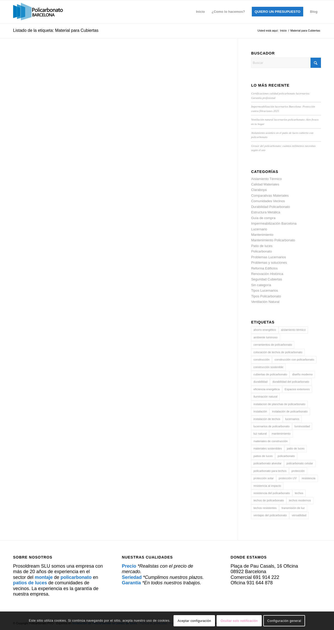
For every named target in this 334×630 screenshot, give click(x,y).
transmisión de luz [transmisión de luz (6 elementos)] (293, 507)
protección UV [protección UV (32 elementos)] (288, 478)
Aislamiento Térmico (266, 179)
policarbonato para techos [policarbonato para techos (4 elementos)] (270, 470)
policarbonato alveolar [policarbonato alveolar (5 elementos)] (267, 463)
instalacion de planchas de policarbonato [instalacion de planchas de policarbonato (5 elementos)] (279, 404)
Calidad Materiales (265, 184)
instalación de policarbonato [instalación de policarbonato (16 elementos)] (289, 411)
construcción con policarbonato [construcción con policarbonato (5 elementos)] (294, 359)
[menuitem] (200, 11)
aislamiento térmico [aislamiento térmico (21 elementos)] (293, 329)
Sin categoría (261, 285)
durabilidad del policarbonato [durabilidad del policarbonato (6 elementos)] (290, 381)
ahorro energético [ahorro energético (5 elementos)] (264, 329)
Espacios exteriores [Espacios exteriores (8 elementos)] (297, 389)
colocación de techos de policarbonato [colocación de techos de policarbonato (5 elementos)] (277, 352)
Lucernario (259, 229)
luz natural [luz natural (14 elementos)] (260, 433)
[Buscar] (286, 63)
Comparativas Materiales (270, 195)
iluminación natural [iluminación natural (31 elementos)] (265, 396)
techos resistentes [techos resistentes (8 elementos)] (265, 507)
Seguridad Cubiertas (266, 279)
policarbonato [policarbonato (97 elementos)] (286, 456)
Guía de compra (263, 218)
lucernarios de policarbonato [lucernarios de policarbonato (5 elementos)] (271, 426)
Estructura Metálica (265, 212)
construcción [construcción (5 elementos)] (261, 359)
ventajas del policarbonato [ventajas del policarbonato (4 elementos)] (270, 515)
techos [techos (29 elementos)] (299, 493)
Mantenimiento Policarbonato (273, 240)
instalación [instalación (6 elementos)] (260, 411)
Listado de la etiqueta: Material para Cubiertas (55, 30)
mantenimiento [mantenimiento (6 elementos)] (281, 433)
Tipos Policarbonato (266, 296)
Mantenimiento (262, 235)
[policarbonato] (38, 11)
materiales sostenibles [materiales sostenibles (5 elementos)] (267, 448)
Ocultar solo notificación (239, 621)
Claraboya (258, 190)
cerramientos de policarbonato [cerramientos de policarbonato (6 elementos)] (272, 344)
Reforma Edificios (264, 268)
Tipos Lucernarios (264, 290)
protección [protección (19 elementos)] (298, 470)
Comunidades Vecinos (268, 201)
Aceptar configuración (194, 621)
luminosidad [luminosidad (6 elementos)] (302, 426)
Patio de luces (261, 246)
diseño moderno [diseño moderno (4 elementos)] (302, 374)
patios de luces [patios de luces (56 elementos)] (262, 456)
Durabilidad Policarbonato (270, 207)
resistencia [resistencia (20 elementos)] (308, 478)
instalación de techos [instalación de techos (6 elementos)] (266, 419)
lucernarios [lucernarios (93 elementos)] (292, 419)
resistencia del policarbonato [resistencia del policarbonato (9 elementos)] (271, 493)
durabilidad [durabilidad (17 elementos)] (260, 381)
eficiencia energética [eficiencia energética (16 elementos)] (266, 389)
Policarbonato (261, 251)
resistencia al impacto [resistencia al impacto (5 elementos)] (267, 485)
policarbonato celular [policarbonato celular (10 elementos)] (300, 463)
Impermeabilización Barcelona (273, 223)
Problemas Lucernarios (268, 257)
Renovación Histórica (267, 274)
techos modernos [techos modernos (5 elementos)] (300, 500)
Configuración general (284, 621)
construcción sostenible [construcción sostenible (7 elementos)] (268, 367)
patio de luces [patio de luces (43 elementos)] (296, 448)
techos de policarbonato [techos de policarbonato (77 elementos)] (268, 500)
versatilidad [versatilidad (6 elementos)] (299, 515)
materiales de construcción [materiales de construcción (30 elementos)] (270, 441)
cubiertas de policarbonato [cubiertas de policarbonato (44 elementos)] (270, 374)
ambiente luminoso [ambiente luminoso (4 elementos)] (265, 337)
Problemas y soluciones (269, 263)
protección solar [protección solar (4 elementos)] (263, 478)
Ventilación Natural (265, 302)
